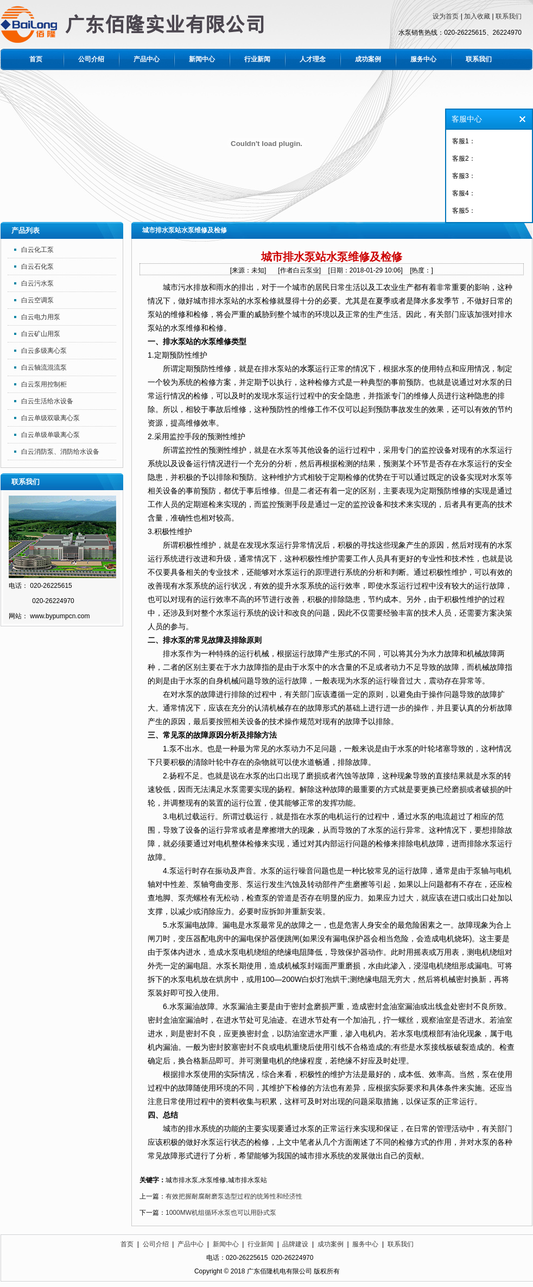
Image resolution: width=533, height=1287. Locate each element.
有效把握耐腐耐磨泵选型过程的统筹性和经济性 (234, 1196)
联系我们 (509, 16)
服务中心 (423, 59)
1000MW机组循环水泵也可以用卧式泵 (221, 1212)
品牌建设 (295, 1244)
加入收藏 (477, 16)
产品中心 (147, 59)
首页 (35, 59)
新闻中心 (202, 59)
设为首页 (446, 16)
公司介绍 (91, 59)
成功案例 (368, 59)
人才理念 (313, 59)
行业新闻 (257, 59)
